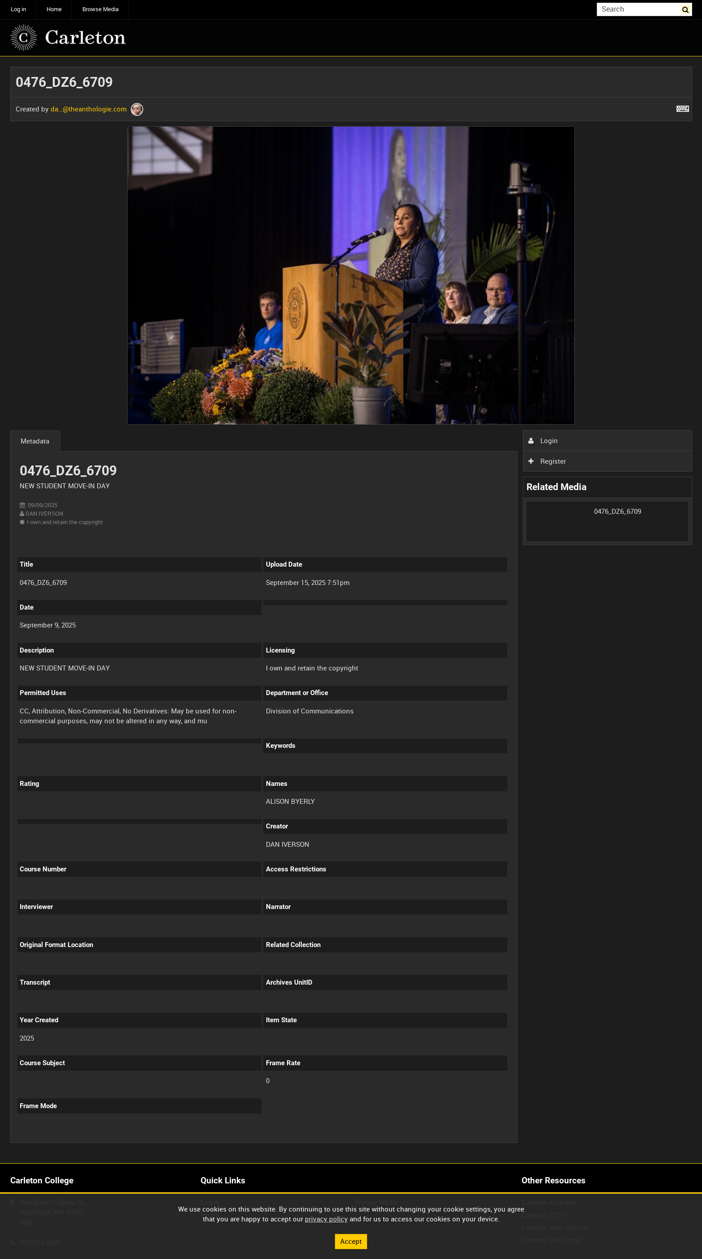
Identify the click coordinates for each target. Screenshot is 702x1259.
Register (547, 461)
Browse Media (100, 9)
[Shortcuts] (682, 107)
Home (54, 9)
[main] (351, 610)
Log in (18, 9)
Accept (351, 1241)
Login (543, 440)
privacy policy (326, 1218)
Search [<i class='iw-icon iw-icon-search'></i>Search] (687, 8)
